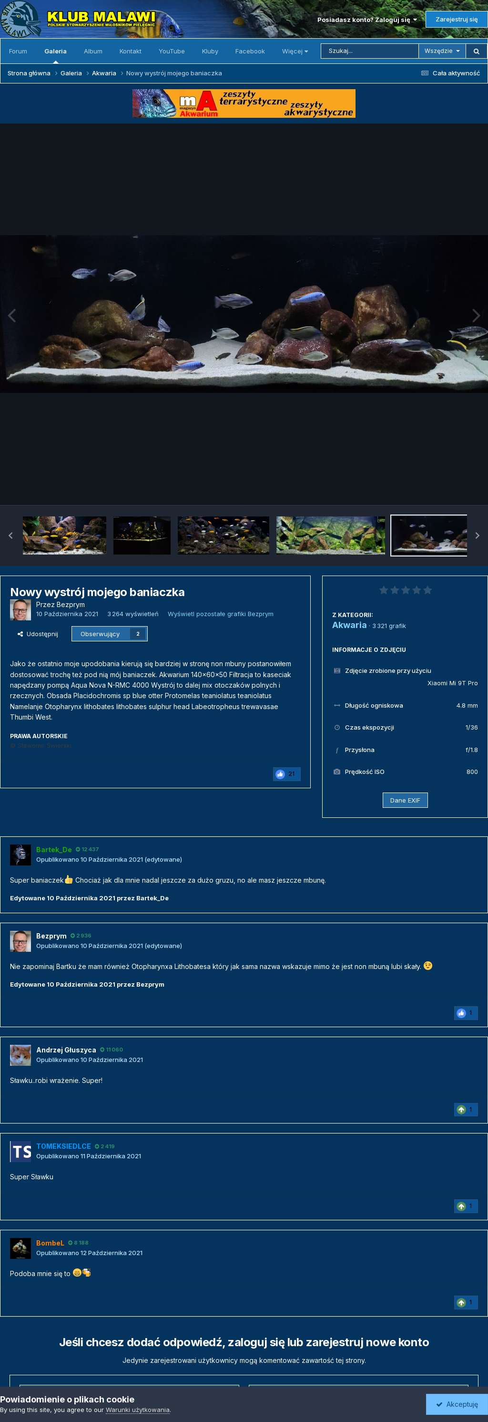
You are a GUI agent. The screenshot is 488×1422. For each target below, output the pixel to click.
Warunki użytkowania (138, 1409)
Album (93, 51)
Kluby (210, 51)
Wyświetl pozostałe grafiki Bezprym (221, 614)
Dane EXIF (405, 800)
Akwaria (349, 625)
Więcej (295, 51)
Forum (18, 51)
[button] (10, 535)
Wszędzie (439, 50)
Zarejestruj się (457, 19)
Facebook (250, 51)
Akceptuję (457, 1404)
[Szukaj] (369, 51)
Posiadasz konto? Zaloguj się (367, 19)
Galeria (55, 55)
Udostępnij (38, 634)
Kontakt (131, 51)
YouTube (172, 51)
